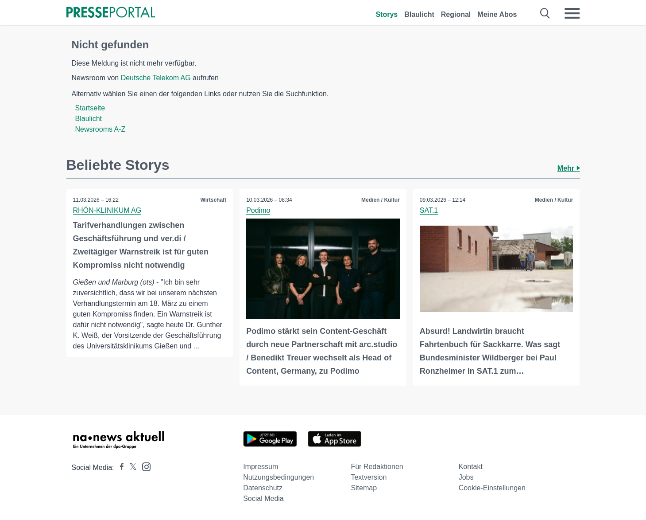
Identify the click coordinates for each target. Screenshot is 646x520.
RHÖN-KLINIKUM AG (107, 210)
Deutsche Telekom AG (156, 78)
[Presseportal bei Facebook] (119, 467)
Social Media (263, 498)
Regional (456, 14)
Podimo (258, 210)
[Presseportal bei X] (130, 467)
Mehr (568, 168)
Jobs (466, 477)
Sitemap (364, 488)
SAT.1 (429, 210)
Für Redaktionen (377, 466)
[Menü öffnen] (572, 13)
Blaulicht (419, 14)
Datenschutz (262, 488)
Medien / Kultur (380, 200)
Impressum (260, 466)
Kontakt (471, 466)
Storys (386, 14)
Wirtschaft (214, 200)
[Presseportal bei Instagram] (144, 466)
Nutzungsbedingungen (278, 477)
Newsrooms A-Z (100, 129)
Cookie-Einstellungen (492, 488)
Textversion (369, 477)
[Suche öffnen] (545, 13)
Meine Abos (497, 14)
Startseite (90, 108)
